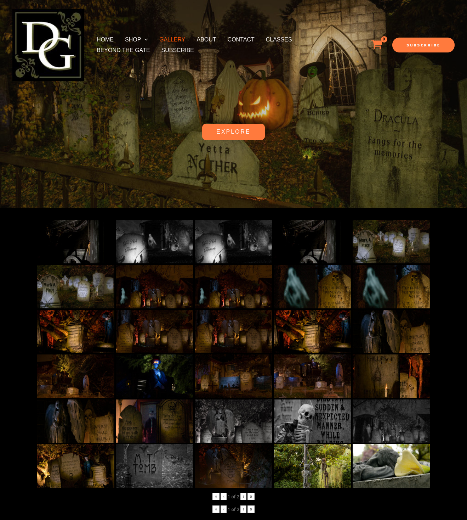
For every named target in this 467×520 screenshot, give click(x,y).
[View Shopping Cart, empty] (376, 45)
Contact (241, 40)
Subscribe (177, 50)
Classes (279, 40)
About (206, 40)
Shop (136, 39)
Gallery (172, 40)
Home (105, 40)
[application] (144, 39)
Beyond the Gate (123, 50)
